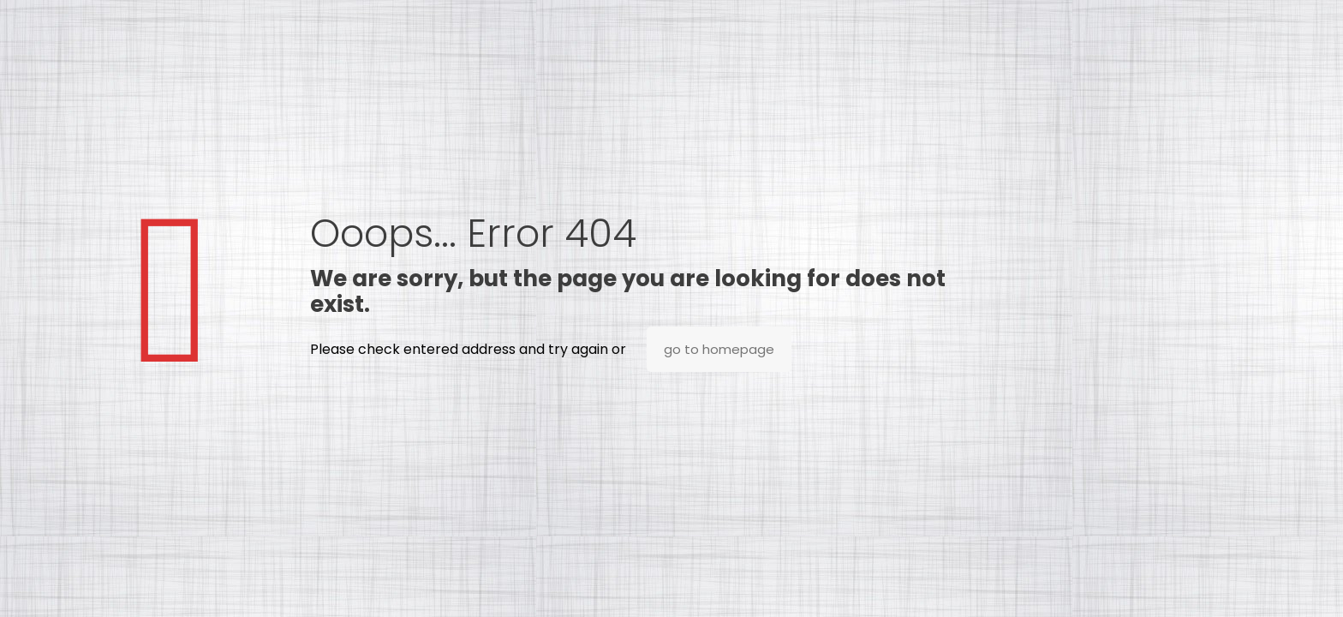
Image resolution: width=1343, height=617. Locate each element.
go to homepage (719, 349)
